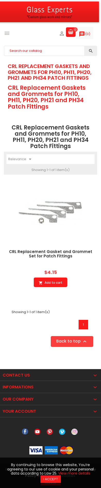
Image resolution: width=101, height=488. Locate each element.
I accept (50, 479)
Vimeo (62, 431)
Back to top (72, 341)
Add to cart (50, 282)
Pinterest (49, 431)
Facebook (25, 431)
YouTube (37, 431)
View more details (74, 473)
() (84, 35)
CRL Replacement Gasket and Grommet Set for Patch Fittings (50, 254)
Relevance (20, 159)
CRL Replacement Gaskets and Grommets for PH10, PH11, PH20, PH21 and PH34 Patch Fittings (49, 72)
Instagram (74, 431)
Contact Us (16, 375)
